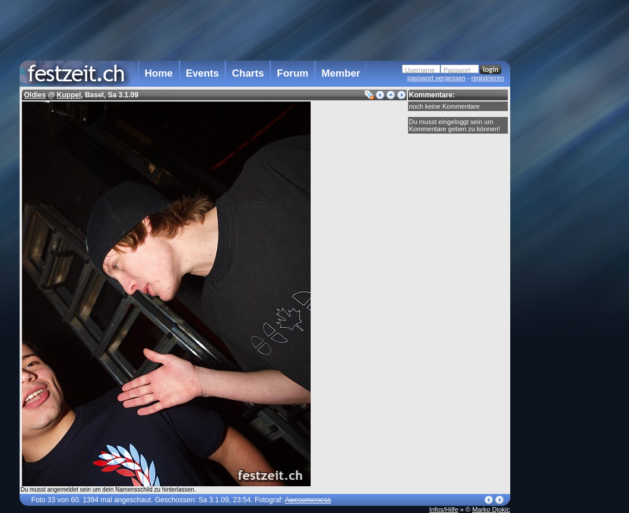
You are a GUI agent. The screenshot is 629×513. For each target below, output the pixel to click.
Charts (248, 73)
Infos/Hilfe (444, 509)
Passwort (457, 70)
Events (202, 73)
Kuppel (69, 95)
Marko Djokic (491, 509)
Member (340, 73)
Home (159, 73)
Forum (292, 73)
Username (420, 70)
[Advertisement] (562, 239)
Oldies (35, 95)
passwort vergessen (436, 77)
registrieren (487, 77)
